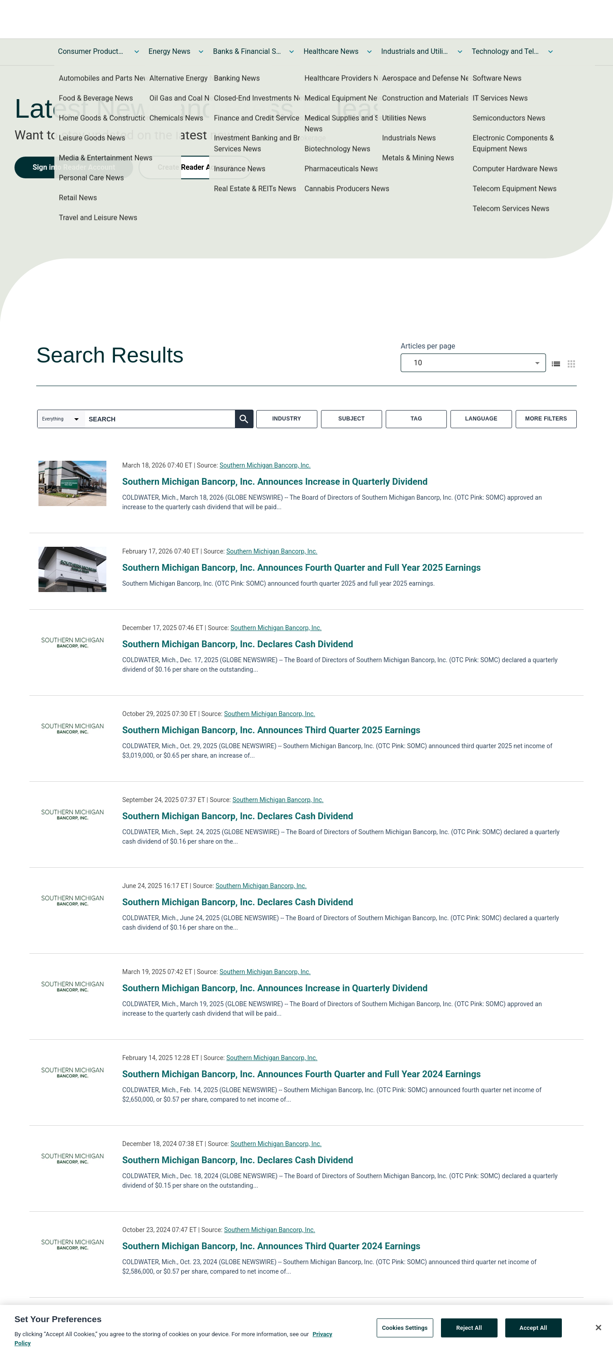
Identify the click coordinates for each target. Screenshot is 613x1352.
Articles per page (428, 346)
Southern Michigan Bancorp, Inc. (265, 465)
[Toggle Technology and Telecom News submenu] (550, 51)
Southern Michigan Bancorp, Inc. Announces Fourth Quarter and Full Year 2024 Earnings (301, 1074)
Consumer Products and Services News (92, 51)
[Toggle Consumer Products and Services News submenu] (136, 51)
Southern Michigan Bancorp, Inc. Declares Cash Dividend (237, 644)
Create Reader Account (195, 167)
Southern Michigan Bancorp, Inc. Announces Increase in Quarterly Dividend (275, 481)
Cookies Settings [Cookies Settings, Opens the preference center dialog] (405, 1329)
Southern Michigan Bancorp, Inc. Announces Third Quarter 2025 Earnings (271, 730)
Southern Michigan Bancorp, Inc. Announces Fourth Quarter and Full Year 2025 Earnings (301, 567)
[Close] (598, 1329)
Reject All (469, 1329)
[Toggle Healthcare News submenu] (369, 51)
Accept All (533, 1329)
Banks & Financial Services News (247, 51)
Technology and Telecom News (506, 51)
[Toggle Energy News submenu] (201, 51)
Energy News (169, 51)
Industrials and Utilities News (415, 51)
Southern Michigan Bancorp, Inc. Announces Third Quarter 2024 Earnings (271, 1246)
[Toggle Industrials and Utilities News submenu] (460, 51)
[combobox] (473, 363)
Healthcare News (331, 51)
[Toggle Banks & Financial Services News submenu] (291, 51)
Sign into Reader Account (74, 167)
